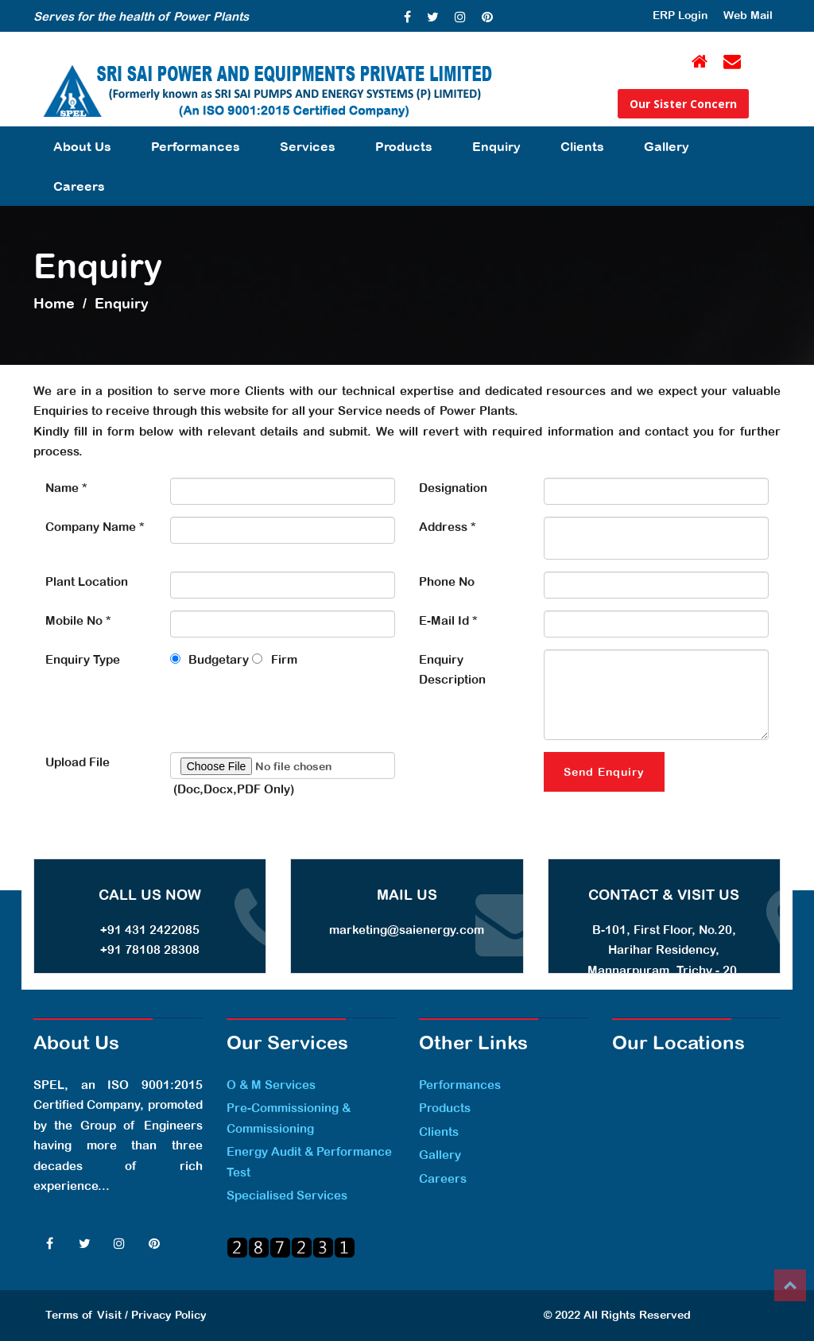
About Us (82, 146)
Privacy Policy (169, 1314)
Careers (79, 186)
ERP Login (680, 15)
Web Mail (748, 15)
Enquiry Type (82, 659)
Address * (447, 526)
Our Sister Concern (683, 103)
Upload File (77, 762)
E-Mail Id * (448, 620)
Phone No (447, 581)
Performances (195, 146)
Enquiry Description (452, 670)
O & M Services (271, 1084)
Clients (582, 146)
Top (790, 1285)
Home (54, 303)
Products (403, 146)
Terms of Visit (83, 1314)
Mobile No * (78, 620)
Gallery (666, 146)
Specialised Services (287, 1195)
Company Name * (95, 526)
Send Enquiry (604, 771)
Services (307, 146)
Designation (453, 487)
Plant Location (86, 581)
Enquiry (496, 146)
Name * (66, 487)
